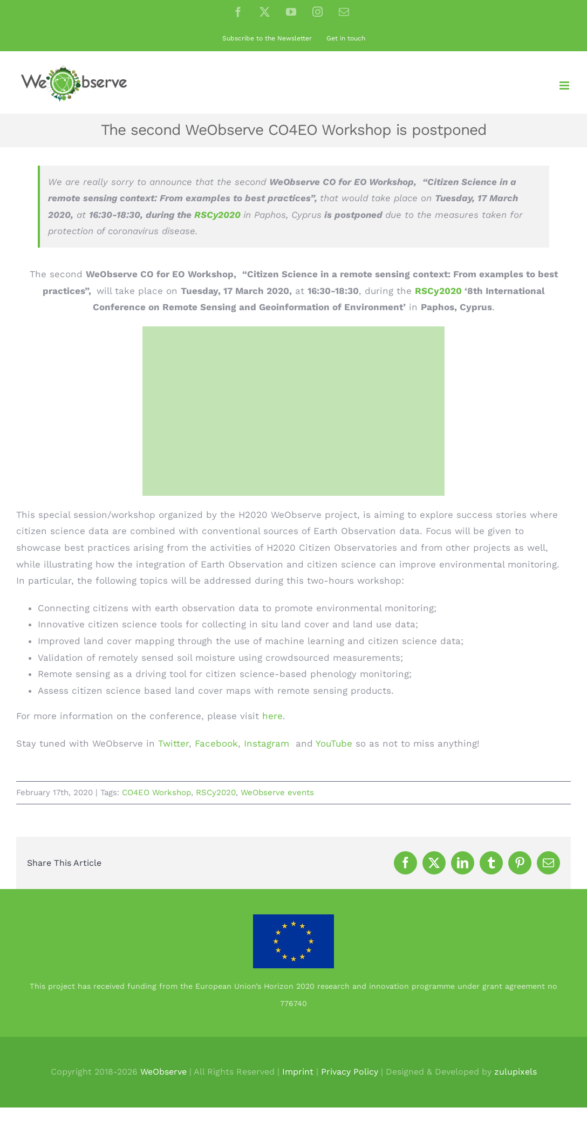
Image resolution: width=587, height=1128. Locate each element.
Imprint (297, 1072)
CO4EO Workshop (156, 792)
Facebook (216, 743)
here (272, 715)
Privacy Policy (349, 1072)
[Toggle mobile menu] (565, 85)
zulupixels (515, 1072)
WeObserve (163, 1072)
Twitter (173, 743)
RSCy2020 (218, 214)
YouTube (334, 743)
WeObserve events (277, 792)
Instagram (266, 743)
